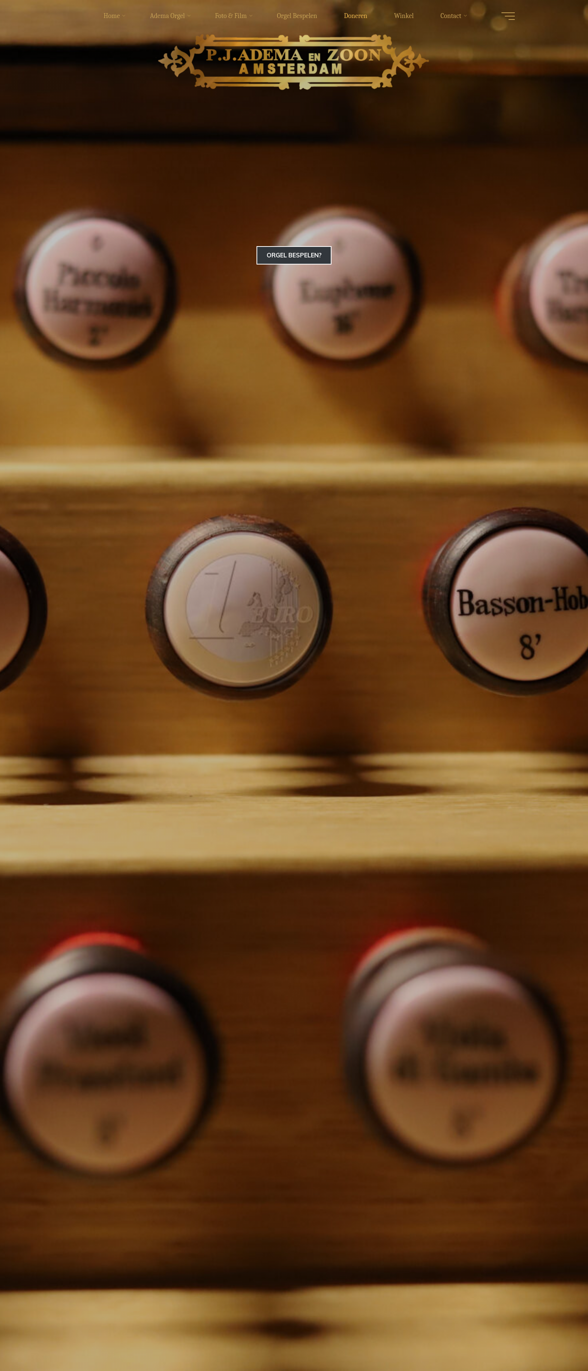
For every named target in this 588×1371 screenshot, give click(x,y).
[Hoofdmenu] (505, 16)
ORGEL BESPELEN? (294, 255)
